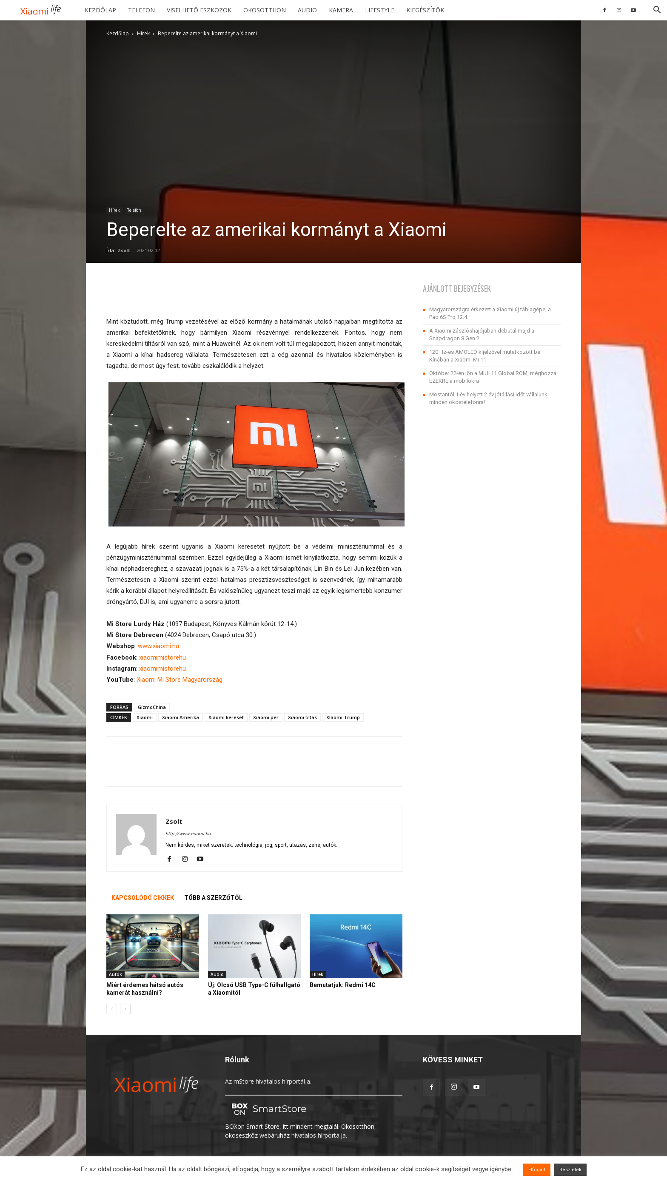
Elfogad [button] (536, 1169)
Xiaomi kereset (226, 717)
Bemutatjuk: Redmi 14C (343, 985)
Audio (307, 10)
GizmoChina (152, 707)
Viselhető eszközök (199, 10)
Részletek (570, 1169)
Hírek (143, 33)
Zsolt (123, 250)
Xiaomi (145, 717)
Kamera (341, 10)
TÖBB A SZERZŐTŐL (213, 897)
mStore (244, 1081)
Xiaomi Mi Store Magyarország (179, 679)
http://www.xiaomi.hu (188, 834)
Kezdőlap (100, 10)
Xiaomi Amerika (180, 717)
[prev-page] (111, 1009)
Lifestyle (379, 10)
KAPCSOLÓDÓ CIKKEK (142, 897)
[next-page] (125, 1009)
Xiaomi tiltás (302, 717)
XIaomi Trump (343, 717)
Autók (115, 974)
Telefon (141, 10)
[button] (657, 11)
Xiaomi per (266, 717)
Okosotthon (264, 10)
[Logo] (44, 10)
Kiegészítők (425, 10)
